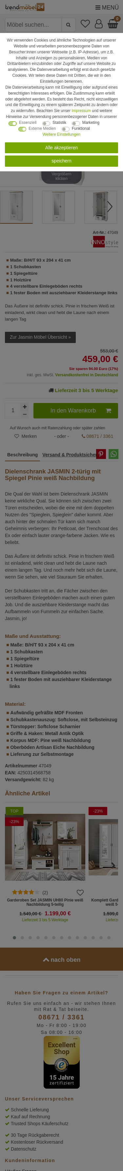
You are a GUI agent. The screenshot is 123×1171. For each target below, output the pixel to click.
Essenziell (28, 122)
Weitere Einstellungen (61, 134)
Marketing (90, 122)
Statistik (59, 122)
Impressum (81, 110)
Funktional (81, 128)
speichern (61, 160)
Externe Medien (42, 128)
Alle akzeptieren (61, 147)
